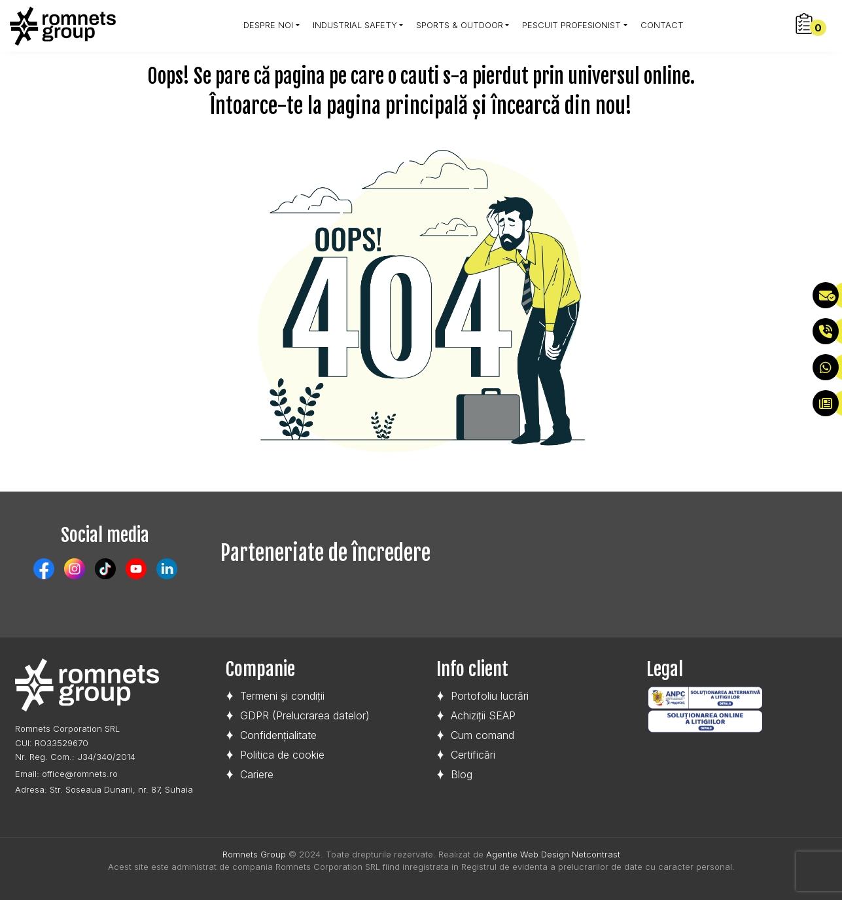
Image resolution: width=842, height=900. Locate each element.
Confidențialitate (278, 735)
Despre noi (268, 25)
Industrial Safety (355, 25)
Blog (461, 774)
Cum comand (482, 735)
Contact (662, 25)
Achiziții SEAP (483, 715)
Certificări (473, 754)
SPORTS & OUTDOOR (459, 25)
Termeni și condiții (282, 695)
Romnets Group (254, 854)
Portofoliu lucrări (490, 695)
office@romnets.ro (80, 773)
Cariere (256, 774)
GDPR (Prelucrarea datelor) (305, 715)
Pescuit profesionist (571, 25)
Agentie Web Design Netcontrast (553, 854)
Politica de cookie (282, 754)
